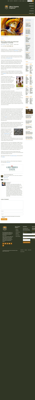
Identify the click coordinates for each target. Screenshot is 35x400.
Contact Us (17, 233)
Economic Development (27, 96)
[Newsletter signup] (2, 176)
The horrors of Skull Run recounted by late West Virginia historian (29, 137)
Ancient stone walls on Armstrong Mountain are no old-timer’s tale (29, 116)
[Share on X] (5, 46)
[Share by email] (10, 46)
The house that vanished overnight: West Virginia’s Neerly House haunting (28, 25)
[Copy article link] (12, 46)
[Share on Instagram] (9, 46)
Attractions (31, 3)
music (6, 116)
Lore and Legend (31, 96)
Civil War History (6, 179)
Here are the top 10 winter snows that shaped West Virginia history (29, 127)
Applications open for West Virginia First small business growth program (27, 100)
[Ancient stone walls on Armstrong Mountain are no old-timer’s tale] (29, 111)
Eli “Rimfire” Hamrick (14, 155)
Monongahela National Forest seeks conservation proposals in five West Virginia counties (28, 48)
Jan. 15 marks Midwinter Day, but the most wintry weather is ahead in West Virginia (29, 132)
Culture (32, 8)
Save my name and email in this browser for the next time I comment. (11, 217)
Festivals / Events (28, 52)
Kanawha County (6, 133)
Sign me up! (8, 162)
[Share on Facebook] (4, 46)
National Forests (31, 64)
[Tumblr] (24, 1)
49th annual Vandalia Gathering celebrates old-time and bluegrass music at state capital (28, 56)
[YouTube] (23, 1)
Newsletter (17, 230)
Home (1, 40)
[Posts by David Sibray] (4, 184)
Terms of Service (18, 236)
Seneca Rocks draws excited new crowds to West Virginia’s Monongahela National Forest (28, 31)
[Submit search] (33, 1)
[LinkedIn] (26, 1)
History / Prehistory (31, 86)
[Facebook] (18, 1)
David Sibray (3, 44)
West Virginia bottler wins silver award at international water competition (29, 121)
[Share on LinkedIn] (7, 46)
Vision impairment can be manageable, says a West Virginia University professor (28, 39)
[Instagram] (20, 1)
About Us (17, 229)
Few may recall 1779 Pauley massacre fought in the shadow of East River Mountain (31, 91)
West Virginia (16, 50)
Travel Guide (31, 13)
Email (25, 238)
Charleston (4, 73)
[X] (21, 1)
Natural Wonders (28, 28)
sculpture (3, 156)
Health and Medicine (27, 35)
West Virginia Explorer (14, 7)
